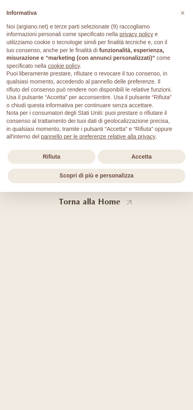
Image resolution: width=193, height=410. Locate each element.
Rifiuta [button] (51, 156)
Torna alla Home (89, 202)
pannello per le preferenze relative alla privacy (98, 136)
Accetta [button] (141, 156)
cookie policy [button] (64, 66)
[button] (182, 12)
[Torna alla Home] (129, 203)
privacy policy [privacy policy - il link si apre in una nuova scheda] (136, 34)
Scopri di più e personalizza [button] (96, 175)
